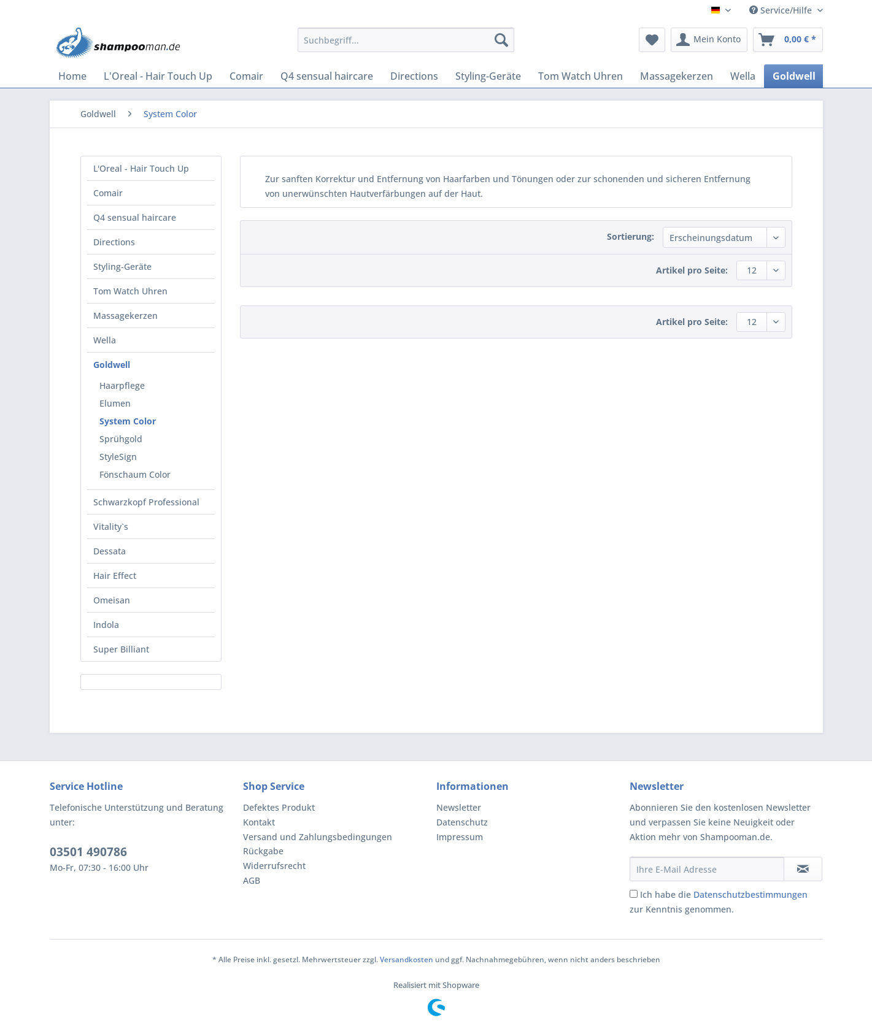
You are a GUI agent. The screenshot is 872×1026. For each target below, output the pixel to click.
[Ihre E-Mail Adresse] (707, 869)
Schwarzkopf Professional (146, 502)
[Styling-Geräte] (488, 76)
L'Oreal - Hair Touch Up (141, 168)
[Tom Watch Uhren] (580, 76)
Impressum (459, 837)
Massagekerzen (125, 315)
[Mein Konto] (709, 40)
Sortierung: (630, 236)
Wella (104, 340)
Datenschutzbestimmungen (750, 894)
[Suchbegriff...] (406, 40)
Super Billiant (121, 649)
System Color (127, 421)
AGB (251, 880)
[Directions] (414, 76)
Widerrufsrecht (274, 865)
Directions (114, 242)
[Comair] (246, 76)
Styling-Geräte (122, 266)
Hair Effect (114, 575)
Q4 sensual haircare (134, 217)
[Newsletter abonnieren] (803, 869)
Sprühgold (120, 439)
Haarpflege (122, 385)
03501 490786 (88, 852)
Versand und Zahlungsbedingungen (317, 837)
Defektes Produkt (279, 807)
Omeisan (111, 600)
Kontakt (259, 822)
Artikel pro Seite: (692, 270)
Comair (108, 193)
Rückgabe (263, 851)
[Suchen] (501, 40)
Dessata (109, 551)
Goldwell (111, 364)
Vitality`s (110, 526)
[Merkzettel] (652, 40)
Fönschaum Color (135, 474)
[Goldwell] (794, 76)
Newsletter (458, 807)
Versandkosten (406, 959)
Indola (106, 624)
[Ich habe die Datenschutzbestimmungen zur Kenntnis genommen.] (634, 894)
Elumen (115, 403)
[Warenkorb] (788, 40)
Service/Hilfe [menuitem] (781, 10)
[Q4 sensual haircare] (327, 76)
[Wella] (743, 76)
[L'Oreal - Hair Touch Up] (158, 76)
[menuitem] (406, 46)
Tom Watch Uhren (130, 291)
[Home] (72, 76)
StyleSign (118, 456)
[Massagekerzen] (676, 76)
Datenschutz (462, 822)
